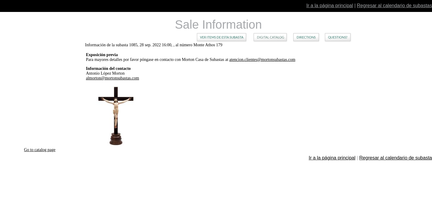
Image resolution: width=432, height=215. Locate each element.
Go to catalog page (39, 150)
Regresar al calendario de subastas (394, 5)
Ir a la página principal (329, 5)
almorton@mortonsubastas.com (112, 78)
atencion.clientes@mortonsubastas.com (262, 59)
